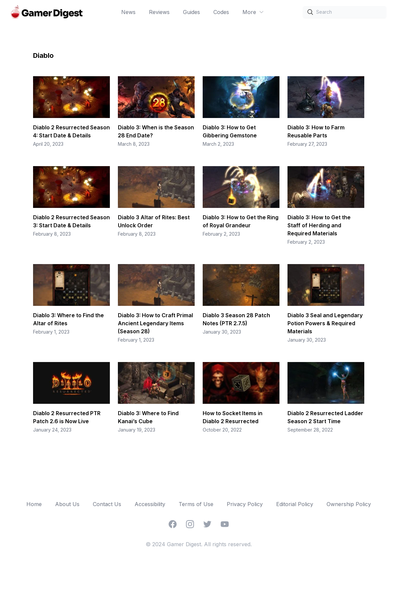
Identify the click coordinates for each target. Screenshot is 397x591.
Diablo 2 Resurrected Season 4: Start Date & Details (71, 131)
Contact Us (107, 504)
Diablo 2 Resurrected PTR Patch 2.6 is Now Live (67, 417)
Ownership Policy (349, 504)
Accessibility (150, 504)
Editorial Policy (294, 504)
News (128, 12)
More (253, 12)
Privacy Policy (245, 504)
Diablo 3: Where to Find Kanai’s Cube (148, 417)
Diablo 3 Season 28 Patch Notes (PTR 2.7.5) (236, 319)
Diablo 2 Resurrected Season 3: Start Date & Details (71, 221)
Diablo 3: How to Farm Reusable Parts (316, 131)
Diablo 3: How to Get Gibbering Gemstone (230, 131)
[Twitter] (207, 524)
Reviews (159, 12)
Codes (221, 12)
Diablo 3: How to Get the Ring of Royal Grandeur (240, 221)
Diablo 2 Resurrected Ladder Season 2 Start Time (325, 417)
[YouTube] (225, 524)
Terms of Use (196, 504)
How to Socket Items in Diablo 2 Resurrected (232, 417)
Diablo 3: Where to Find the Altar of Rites (68, 319)
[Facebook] (173, 524)
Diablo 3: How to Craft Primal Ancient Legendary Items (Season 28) (155, 323)
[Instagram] (190, 524)
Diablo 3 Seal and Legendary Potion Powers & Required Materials (325, 323)
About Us (67, 504)
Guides (191, 12)
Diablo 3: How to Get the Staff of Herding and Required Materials (319, 225)
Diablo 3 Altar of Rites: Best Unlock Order (154, 221)
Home (34, 504)
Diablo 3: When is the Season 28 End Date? (156, 131)
